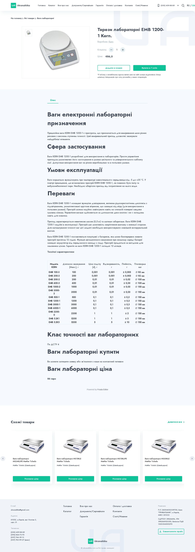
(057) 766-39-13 (17, 537)
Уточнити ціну (31, 478)
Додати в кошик (113, 67)
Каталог (51, 5)
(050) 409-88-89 (18, 532)
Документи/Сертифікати (82, 5)
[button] (3, 458)
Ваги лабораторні (45, 18)
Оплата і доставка (114, 5)
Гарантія (99, 5)
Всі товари (29, 18)
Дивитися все (175, 421)
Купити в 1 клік (149, 67)
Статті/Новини (141, 5)
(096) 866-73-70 (17, 534)
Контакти (129, 5)
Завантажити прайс (171, 531)
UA (193, 5)
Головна (42, 5)
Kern (111, 41)
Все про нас (63, 5)
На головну (16, 18)
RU (188, 5)
